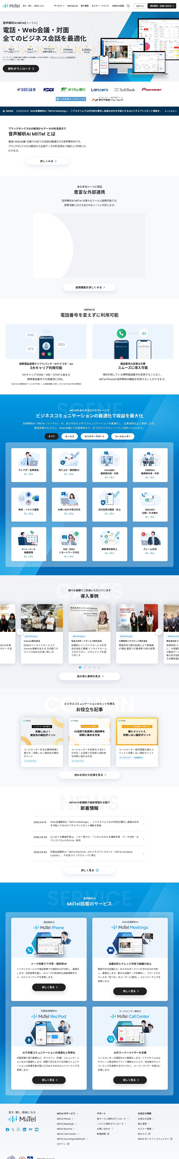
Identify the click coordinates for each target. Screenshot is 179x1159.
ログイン (140, 6)
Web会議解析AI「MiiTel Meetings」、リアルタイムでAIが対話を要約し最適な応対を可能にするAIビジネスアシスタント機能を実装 (97, 111)
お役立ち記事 (118, 5)
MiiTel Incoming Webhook (71, 1138)
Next (159, 631)
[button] (131, 146)
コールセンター (123, 436)
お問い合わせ (103, 1128)
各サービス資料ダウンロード (111, 1118)
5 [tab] (99, 667)
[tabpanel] (89, 634)
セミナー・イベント (100, 5)
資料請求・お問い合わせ (161, 6)
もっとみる (170, 111)
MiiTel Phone (64, 1118)
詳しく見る (87, 870)
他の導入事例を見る (88, 676)
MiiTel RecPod (64, 1128)
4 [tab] (94, 667)
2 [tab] (85, 667)
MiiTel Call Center (66, 1133)
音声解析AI (138, 757)
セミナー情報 (144, 1128)
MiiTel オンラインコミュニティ (153, 1138)
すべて (51, 436)
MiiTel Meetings (65, 1123)
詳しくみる (46, 161)
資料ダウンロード (20, 69)
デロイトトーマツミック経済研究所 (62, 57)
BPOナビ (142, 1133)
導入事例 (84, 5)
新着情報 (101, 1133)
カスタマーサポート (94, 436)
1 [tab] (80, 667)
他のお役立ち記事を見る (88, 775)
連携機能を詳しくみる (89, 287)
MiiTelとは (72, 5)
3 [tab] (89, 667)
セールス (69, 436)
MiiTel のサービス (66, 1113)
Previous (20, 631)
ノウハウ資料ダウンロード (110, 1123)
